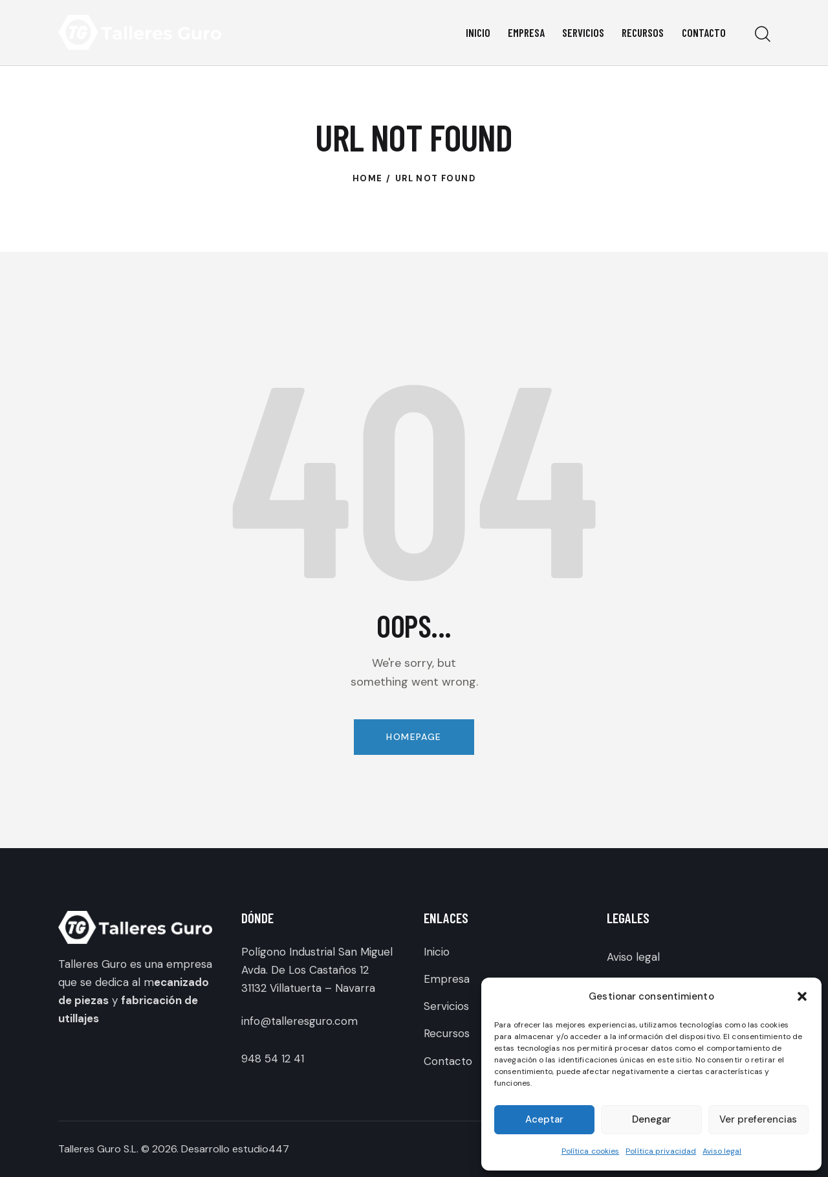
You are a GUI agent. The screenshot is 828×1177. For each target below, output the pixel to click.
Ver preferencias (758, 1119)
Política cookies (590, 1151)
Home (368, 178)
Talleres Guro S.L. (98, 1149)
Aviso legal (722, 1151)
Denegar (651, 1119)
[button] (802, 996)
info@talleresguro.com (299, 1021)
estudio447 (260, 1149)
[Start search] (762, 34)
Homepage (413, 737)
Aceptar (544, 1119)
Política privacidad (661, 1151)
